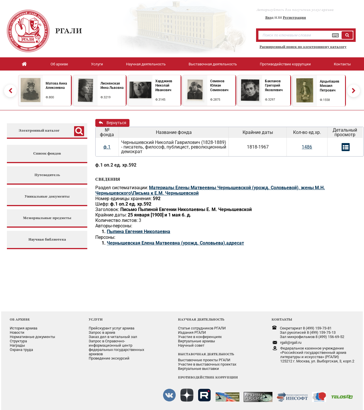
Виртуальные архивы (196, 341)
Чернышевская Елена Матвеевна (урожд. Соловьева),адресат (175, 243)
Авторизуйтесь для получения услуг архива (295, 9)
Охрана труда (21, 349)
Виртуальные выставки (198, 368)
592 (156, 198)
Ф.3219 (105, 97)
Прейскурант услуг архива (111, 328)
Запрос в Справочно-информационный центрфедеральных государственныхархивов (116, 347)
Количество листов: (116, 220)
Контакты (342, 64)
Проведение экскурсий (109, 358)
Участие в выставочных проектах (207, 364)
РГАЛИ (68, 31)
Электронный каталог (39, 130)
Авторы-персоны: (113, 226)
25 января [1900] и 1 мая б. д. (159, 215)
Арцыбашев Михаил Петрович (329, 85)
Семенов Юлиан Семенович (219, 85)
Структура (18, 341)
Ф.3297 (270, 99)
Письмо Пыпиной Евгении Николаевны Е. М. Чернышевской (186, 209)
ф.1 (107, 147)
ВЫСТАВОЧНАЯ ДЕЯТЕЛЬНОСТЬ (206, 354)
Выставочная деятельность (213, 64)
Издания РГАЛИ (192, 332)
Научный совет (191, 345)
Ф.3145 (160, 99)
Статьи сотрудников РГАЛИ (202, 328)
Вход (269, 17)
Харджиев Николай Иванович (163, 85)
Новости (17, 332)
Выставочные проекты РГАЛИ (204, 360)
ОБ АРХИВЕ (20, 319)
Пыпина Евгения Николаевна (138, 231)
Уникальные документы (47, 196)
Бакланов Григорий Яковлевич (274, 85)
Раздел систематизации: (121, 187)
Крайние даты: (111, 215)
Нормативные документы (32, 337)
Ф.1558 (325, 100)
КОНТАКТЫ (282, 319)
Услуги (97, 64)
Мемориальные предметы (47, 218)
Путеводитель (47, 175)
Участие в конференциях (200, 337)
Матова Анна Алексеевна (56, 85)
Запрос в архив (102, 332)
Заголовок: (107, 209)
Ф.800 (50, 97)
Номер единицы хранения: (123, 198)
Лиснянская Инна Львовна (111, 85)
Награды (17, 345)
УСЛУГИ (96, 319)
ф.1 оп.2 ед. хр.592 (115, 165)
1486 (307, 147)
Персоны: (105, 237)
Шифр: (102, 204)
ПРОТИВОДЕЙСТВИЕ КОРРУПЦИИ (208, 377)
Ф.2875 (215, 99)
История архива (23, 328)
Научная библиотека (47, 239)
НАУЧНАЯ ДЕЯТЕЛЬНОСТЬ (201, 319)
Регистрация (294, 17)
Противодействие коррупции (285, 64)
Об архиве (59, 64)
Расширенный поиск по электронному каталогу (303, 46)
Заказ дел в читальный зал (113, 337)
